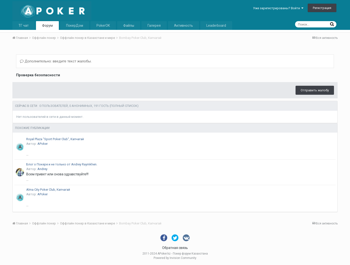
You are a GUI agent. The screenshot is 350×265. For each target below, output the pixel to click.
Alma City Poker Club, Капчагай (48, 189)
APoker (42, 143)
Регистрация (322, 8)
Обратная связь (175, 248)
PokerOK (103, 25)
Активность (183, 25)
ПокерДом (74, 25)
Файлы (128, 25)
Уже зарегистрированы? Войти (278, 8)
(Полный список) (124, 106)
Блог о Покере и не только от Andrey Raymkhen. (61, 164)
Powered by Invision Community (175, 258)
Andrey (42, 169)
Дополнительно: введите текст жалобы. (56, 61)
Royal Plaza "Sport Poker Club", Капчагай (55, 139)
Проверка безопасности (38, 75)
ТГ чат (23, 25)
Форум (47, 25)
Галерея (154, 25)
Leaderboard (216, 25)
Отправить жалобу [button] (315, 90)
